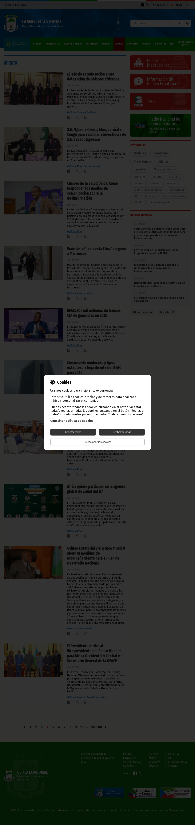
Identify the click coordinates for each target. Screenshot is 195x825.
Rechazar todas (122, 432)
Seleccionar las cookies (97, 442)
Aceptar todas (73, 432)
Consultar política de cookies (71, 421)
